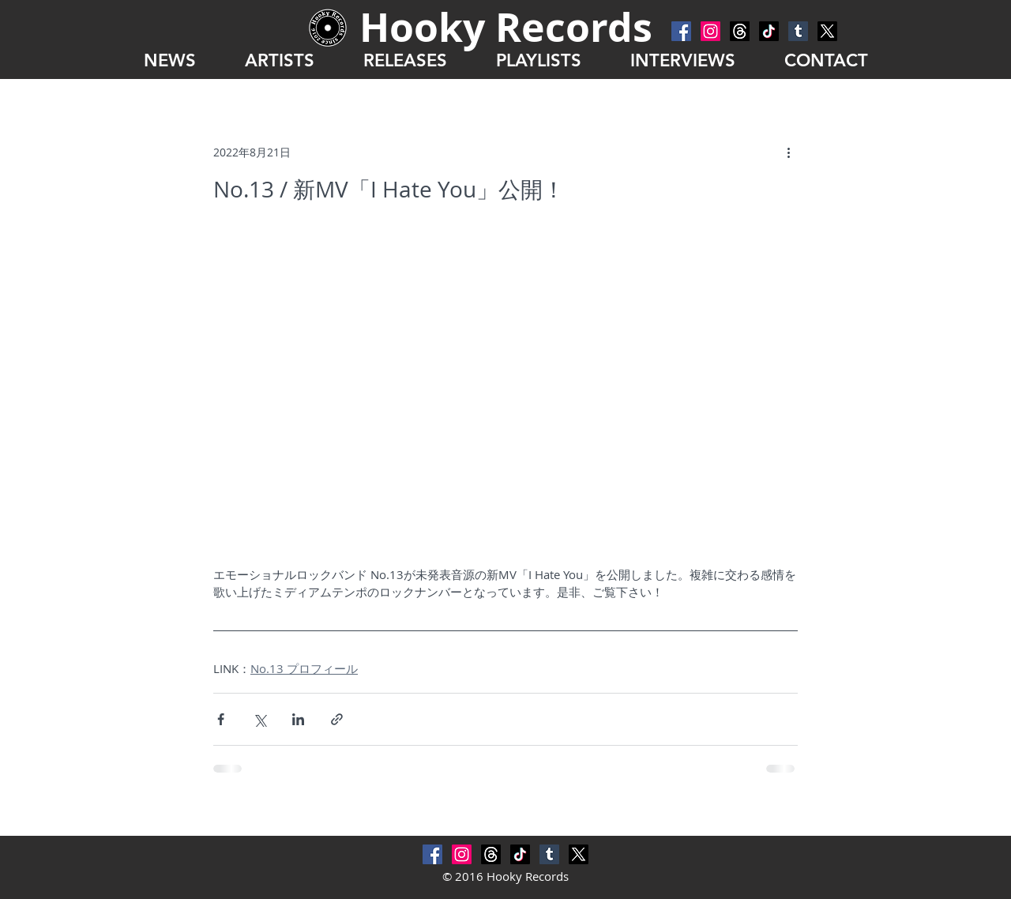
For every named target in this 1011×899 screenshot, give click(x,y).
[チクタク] (769, 31)
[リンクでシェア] (336, 719)
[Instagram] (710, 31)
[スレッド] (740, 31)
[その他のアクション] (788, 151)
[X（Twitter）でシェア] (259, 719)
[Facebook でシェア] (220, 719)
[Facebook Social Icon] (681, 31)
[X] (827, 31)
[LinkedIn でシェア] (298, 719)
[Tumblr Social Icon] (798, 31)
